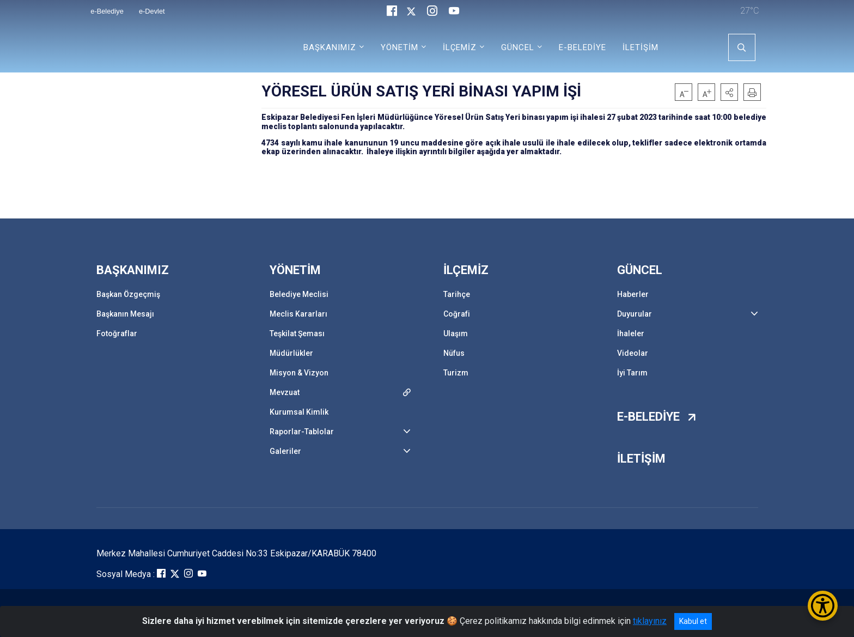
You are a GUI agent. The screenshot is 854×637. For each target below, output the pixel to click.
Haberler (633, 294)
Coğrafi (456, 314)
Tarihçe (456, 294)
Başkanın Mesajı (125, 314)
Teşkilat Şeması (297, 333)
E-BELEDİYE (582, 47)
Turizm (455, 372)
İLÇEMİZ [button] (460, 47)
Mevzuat (285, 392)
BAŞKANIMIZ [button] (329, 47)
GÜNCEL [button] (517, 47)
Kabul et (693, 621)
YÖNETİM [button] (399, 47)
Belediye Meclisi (299, 294)
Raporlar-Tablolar (302, 431)
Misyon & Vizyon (299, 372)
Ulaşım (455, 333)
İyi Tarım (632, 372)
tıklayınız (650, 621)
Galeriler (285, 451)
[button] (729, 92)
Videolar (632, 353)
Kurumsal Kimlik (299, 412)
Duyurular (634, 314)
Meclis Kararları (298, 314)
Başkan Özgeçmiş (128, 294)
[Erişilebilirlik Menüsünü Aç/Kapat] (823, 606)
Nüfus (454, 353)
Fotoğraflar (116, 333)
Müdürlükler (291, 353)
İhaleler (630, 333)
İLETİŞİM (640, 47)
